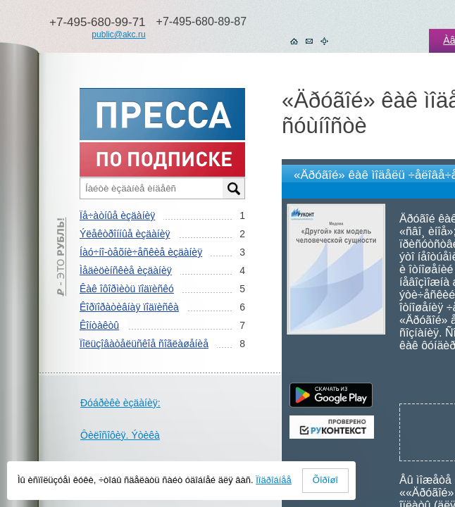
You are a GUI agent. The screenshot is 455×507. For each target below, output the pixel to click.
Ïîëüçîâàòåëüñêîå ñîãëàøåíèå (144, 343)
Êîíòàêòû (99, 325)
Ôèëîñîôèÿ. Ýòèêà (120, 435)
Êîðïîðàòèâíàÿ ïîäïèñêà (129, 307)
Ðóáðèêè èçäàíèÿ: (120, 402)
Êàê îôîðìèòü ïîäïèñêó (127, 288)
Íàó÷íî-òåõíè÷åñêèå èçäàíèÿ (141, 252)
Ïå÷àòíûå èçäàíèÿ (117, 215)
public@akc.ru (118, 34)
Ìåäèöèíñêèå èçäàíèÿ (126, 270)
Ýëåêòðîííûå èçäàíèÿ (125, 233)
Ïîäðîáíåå (274, 480)
